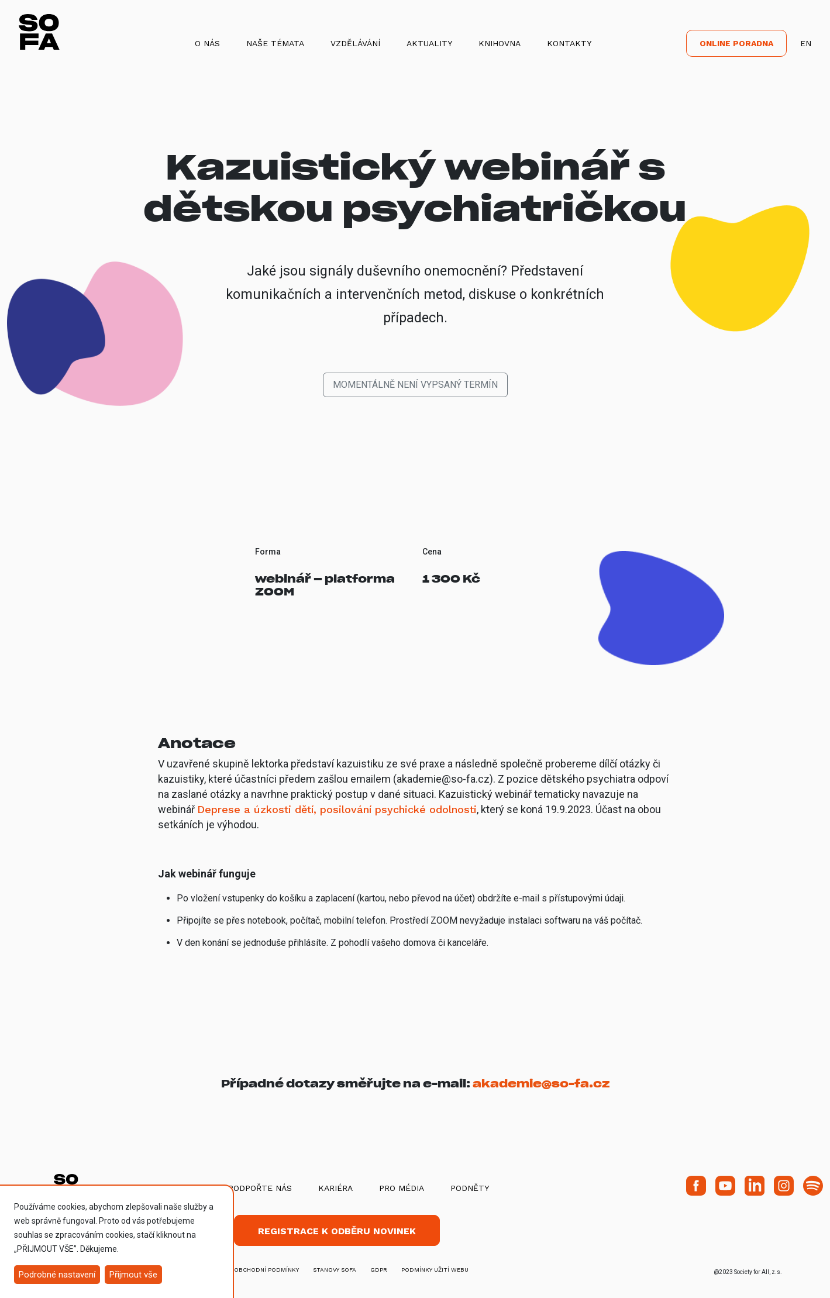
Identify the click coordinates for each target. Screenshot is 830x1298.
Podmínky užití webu (435, 1269)
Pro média (401, 1188)
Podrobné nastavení (57, 1274)
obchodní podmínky (266, 1269)
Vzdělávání (355, 43)
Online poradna (736, 43)
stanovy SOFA (334, 1269)
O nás (207, 43)
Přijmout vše (133, 1274)
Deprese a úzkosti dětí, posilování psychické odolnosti (337, 809)
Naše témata (275, 43)
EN (805, 43)
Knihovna (499, 43)
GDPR (378, 1269)
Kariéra (335, 1188)
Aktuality (429, 43)
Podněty (469, 1188)
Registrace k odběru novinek (337, 1231)
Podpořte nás (260, 1188)
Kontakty (569, 43)
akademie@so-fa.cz (541, 1083)
